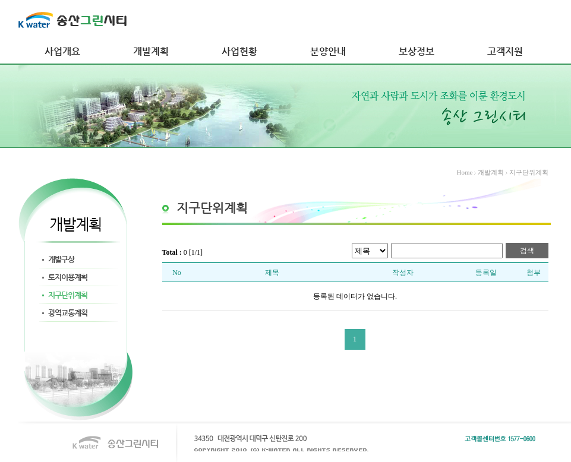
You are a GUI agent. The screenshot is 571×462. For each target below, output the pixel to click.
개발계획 (151, 51)
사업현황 (239, 51)
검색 (527, 250)
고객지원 (505, 51)
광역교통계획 (67, 312)
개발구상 (61, 259)
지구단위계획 (67, 294)
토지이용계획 (67, 277)
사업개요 (62, 51)
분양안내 (328, 51)
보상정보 (416, 51)
